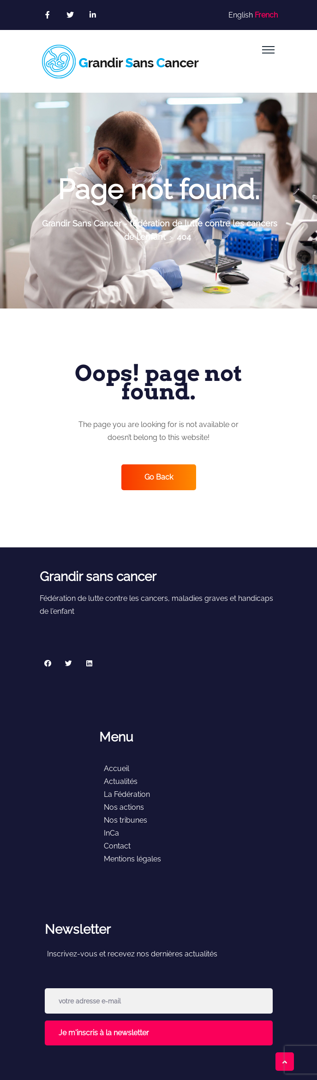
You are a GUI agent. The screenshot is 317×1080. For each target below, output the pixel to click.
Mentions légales (132, 859)
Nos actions (124, 807)
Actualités (121, 781)
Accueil (116, 768)
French (266, 15)
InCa (111, 833)
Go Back (158, 477)
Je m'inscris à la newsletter (104, 1032)
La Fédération (127, 794)
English (240, 15)
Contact (117, 846)
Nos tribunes (125, 820)
